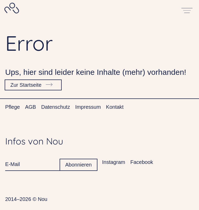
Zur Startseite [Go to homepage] (32, 84)
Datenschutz (55, 107)
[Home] (11, 9)
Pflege (12, 107)
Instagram (113, 162)
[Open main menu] (187, 9)
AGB (30, 107)
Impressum (88, 107)
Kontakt (115, 107)
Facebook (141, 162)
